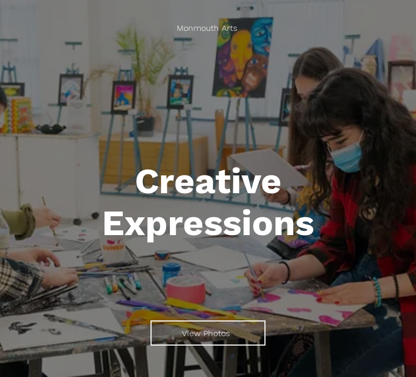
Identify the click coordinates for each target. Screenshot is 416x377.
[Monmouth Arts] (208, 28)
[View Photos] (208, 333)
